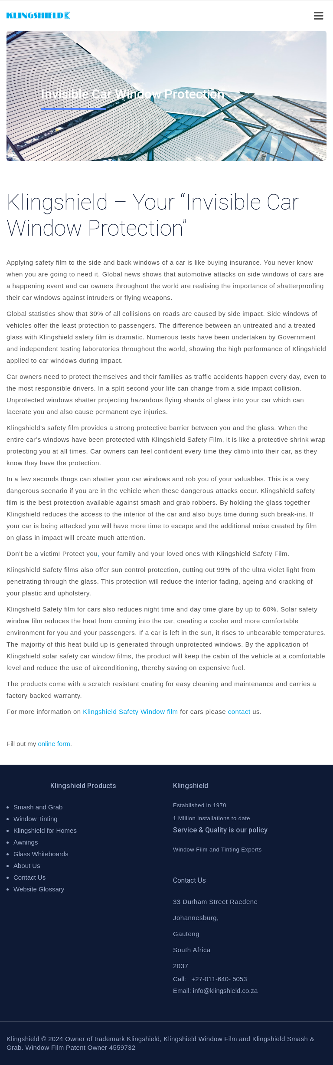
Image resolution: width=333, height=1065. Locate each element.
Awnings (25, 842)
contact (239, 711)
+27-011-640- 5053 (219, 979)
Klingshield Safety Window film (130, 711)
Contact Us (29, 877)
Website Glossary (38, 889)
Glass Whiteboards (41, 854)
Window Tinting (35, 818)
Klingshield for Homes (45, 830)
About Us (26, 865)
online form (54, 743)
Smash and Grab (37, 807)
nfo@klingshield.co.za (226, 990)
